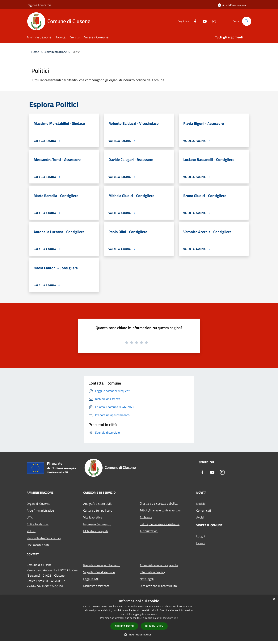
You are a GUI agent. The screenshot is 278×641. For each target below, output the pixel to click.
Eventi (200, 543)
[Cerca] (246, 21)
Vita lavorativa (92, 517)
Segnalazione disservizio (99, 572)
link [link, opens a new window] (176, 618)
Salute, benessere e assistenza (159, 524)
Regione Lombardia (39, 5)
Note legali (147, 579)
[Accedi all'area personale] (232, 5)
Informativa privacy (152, 572)
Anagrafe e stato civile (97, 503)
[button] (139, 634)
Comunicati (203, 510)
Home (35, 51)
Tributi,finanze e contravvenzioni (161, 510)
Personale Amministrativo (44, 538)
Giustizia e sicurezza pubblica (159, 503)
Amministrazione (55, 51)
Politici (31, 531)
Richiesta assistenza (96, 585)
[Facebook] (193, 21)
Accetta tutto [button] (124, 626)
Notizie (200, 503)
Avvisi (200, 517)
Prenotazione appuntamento (101, 565)
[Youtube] (203, 21)
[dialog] (139, 618)
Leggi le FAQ (91, 579)
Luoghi (200, 536)
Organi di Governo (38, 503)
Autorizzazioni (149, 531)
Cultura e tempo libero (97, 510)
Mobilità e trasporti (95, 531)
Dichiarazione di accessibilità (158, 585)
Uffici (30, 517)
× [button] (273, 599)
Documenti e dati (38, 545)
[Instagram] (213, 21)
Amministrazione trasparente (159, 565)
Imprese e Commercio (97, 524)
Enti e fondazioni (37, 524)
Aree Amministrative (40, 510)
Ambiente (146, 517)
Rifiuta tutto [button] (154, 625)
